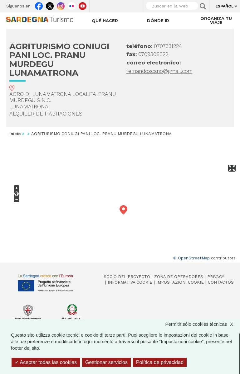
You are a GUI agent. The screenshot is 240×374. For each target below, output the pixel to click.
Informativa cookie (130, 282)
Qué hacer (105, 20)
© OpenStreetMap (191, 258)
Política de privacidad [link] (160, 362)
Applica (203, 6)
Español (224, 6)
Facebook (39, 4)
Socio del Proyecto (127, 276)
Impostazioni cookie (180, 282)
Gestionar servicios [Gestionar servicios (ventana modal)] (106, 362)
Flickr (72, 4)
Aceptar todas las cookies (46, 362)
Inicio (15, 133)
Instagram (61, 4)
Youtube (82, 4)
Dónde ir (158, 20)
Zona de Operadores (178, 276)
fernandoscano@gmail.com (159, 71)
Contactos (221, 282)
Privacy (215, 276)
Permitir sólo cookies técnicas (202, 324)
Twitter (50, 4)
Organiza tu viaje (216, 20)
